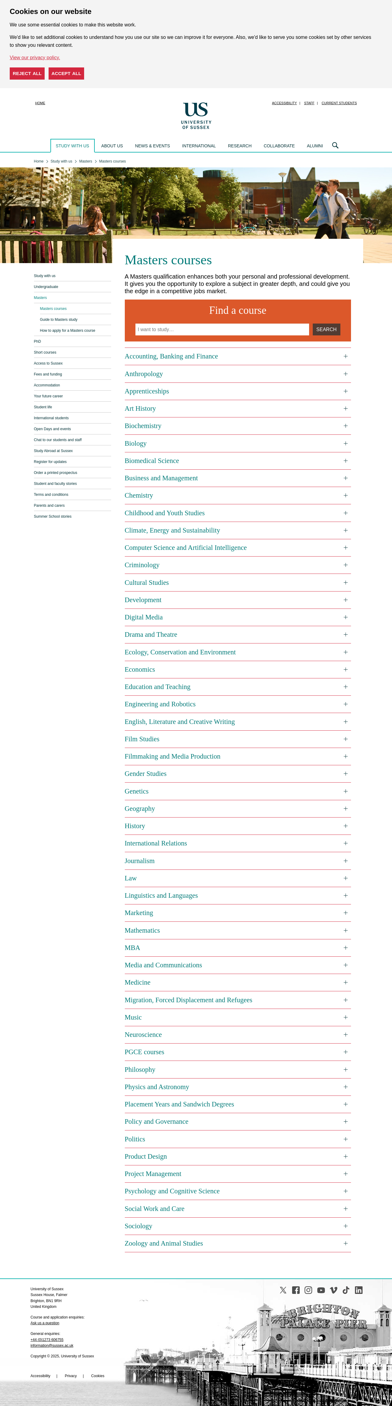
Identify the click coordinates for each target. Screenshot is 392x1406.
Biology (136, 443)
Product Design (146, 1156)
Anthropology (144, 374)
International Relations (156, 843)
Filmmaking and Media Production (173, 756)
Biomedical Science (152, 461)
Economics (140, 669)
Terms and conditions (51, 494)
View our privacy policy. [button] (35, 57)
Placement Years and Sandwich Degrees (179, 1104)
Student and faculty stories (55, 484)
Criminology (142, 565)
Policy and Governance (157, 1121)
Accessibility (284, 103)
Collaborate (279, 145)
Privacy (71, 1376)
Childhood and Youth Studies (165, 513)
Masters (40, 298)
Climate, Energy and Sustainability (172, 530)
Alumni (315, 145)
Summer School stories (53, 516)
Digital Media (144, 617)
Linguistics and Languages (161, 895)
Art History (140, 408)
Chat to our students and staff (58, 440)
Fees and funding (48, 374)
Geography (140, 808)
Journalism (140, 861)
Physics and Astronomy (157, 1087)
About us (112, 145)
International (199, 145)
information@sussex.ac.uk (52, 1345)
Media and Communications (163, 965)
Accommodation (47, 385)
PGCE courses (145, 1052)
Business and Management (161, 478)
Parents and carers (49, 505)
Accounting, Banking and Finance (171, 356)
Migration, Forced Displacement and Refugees (189, 1000)
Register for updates (50, 462)
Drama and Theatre (151, 634)
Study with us (72, 145)
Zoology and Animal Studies (164, 1243)
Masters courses (53, 309)
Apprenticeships (147, 391)
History (135, 826)
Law (131, 878)
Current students (339, 103)
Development (143, 600)
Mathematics (142, 930)
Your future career (48, 396)
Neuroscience (143, 1034)
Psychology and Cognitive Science (172, 1191)
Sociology (138, 1226)
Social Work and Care (155, 1208)
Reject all (27, 73)
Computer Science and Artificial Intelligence (186, 547)
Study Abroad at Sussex (53, 451)
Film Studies (142, 739)
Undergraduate (46, 287)
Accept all (66, 73)
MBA (132, 948)
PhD (37, 341)
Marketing (139, 913)
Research (240, 145)
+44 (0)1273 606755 (47, 1340)
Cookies (97, 1376)
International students (51, 418)
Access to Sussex (48, 363)
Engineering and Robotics (160, 704)
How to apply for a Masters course (67, 330)
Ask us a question (45, 1323)
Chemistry (139, 495)
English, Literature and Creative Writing (180, 721)
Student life (43, 407)
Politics (135, 1139)
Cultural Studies (147, 582)
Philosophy (140, 1069)
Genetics (137, 791)
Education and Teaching (158, 687)
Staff (309, 103)
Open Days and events (52, 429)
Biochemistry (143, 426)
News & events (152, 145)
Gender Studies (146, 773)
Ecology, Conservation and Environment (180, 652)
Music (133, 1017)
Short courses (45, 352)
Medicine (138, 982)
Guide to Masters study (58, 319)
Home (40, 103)
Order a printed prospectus (55, 473)
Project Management (153, 1174)
